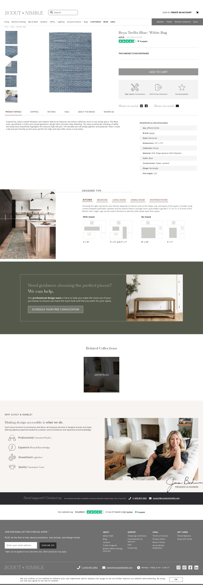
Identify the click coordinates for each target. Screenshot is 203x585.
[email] (21, 545)
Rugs (86, 22)
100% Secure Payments (158, 94)
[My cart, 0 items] (197, 12)
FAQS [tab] (67, 112)
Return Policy (159, 542)
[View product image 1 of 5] (11, 37)
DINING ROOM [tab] (138, 199)
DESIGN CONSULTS (183, 22)
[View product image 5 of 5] (11, 96)
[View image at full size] (70, 62)
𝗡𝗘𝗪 (105, 22)
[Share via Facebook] (146, 106)
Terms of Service (160, 536)
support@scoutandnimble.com (166, 498)
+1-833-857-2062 (139, 498)
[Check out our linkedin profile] (196, 567)
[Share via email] (177, 106)
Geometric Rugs (21, 27)
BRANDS (160, 22)
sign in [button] (166, 12)
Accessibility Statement (158, 546)
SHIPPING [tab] (34, 112)
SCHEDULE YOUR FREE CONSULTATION (55, 309)
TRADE (169, 22)
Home (7, 27)
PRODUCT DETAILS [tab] (13, 112)
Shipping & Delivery (137, 536)
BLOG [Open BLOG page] (195, 22)
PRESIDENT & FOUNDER (186, 487)
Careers (106, 542)
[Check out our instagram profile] (178, 567)
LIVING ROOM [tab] (119, 199)
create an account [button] (181, 12)
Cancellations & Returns (135, 540)
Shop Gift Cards (184, 539)
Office (52, 22)
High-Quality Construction (135, 94)
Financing (132, 548)
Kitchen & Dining (19, 22)
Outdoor (43, 22)
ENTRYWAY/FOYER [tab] (159, 199)
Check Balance (184, 536)
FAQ (129, 544)
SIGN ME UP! (48, 545)
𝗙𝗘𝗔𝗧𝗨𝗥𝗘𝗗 (96, 22)
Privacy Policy (159, 539)
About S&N (108, 536)
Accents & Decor (74, 22)
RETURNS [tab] (51, 112)
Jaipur (121, 37)
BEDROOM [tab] (102, 199)
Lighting (61, 22)
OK (175, 579)
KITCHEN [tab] (87, 200)
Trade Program (110, 545)
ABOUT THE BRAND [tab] (86, 112)
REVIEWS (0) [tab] (109, 112)
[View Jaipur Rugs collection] (101, 375)
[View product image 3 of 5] (11, 67)
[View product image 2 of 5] (11, 52)
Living (6, 22)
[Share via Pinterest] (141, 106)
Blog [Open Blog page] (105, 539)
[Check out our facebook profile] (190, 567)
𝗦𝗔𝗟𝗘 (113, 22)
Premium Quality (181, 94)
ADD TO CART (158, 72)
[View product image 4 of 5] (11, 81)
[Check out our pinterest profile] (184, 567)
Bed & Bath (33, 22)
